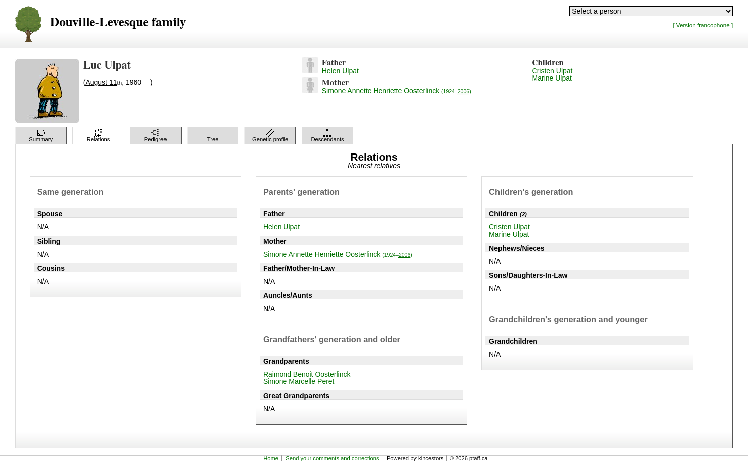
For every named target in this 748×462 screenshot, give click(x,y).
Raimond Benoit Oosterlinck (307, 374)
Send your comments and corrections (332, 458)
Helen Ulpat (340, 71)
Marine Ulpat (552, 78)
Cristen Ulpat (552, 71)
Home (270, 458)
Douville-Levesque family (118, 22)
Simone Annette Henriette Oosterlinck (396, 91)
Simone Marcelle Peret (299, 381)
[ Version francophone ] (703, 25)
